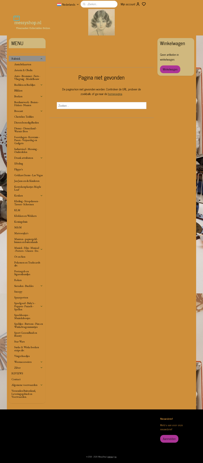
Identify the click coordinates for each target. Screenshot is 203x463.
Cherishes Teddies (24, 116)
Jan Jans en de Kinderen (26, 181)
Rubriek (27, 58)
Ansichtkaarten (22, 64)
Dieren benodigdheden (26, 122)
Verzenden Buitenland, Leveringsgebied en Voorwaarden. (24, 394)
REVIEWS (17, 373)
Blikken (18, 90)
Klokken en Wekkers (25, 216)
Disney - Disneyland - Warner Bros (25, 130)
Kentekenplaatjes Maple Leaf (27, 188)
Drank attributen (28, 158)
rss (115, 456)
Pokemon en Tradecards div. (27, 264)
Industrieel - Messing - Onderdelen (26, 150)
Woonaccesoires (28, 362)
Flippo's (18, 169)
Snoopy (18, 291)
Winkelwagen (170, 69)
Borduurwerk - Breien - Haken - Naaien (26, 103)
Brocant (28, 111)
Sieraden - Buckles (28, 286)
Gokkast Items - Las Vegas (28, 175)
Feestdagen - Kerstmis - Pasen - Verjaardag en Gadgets (26, 140)
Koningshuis (21, 221)
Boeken (28, 96)
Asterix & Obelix (23, 70)
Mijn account (130, 4)
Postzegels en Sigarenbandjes (22, 272)
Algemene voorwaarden (27, 385)
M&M (18, 227)
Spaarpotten (21, 297)
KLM (17, 210)
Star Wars (19, 341)
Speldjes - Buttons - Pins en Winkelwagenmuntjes (28, 325)
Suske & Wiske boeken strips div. (26, 348)
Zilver (28, 368)
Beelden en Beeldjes (28, 85)
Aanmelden (169, 438)
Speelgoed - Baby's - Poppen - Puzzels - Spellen (28, 306)
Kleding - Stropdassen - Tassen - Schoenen (26, 202)
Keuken (28, 195)
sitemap (110, 456)
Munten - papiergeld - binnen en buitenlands (26, 240)
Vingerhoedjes (22, 356)
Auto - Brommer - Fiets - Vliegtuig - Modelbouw (27, 77)
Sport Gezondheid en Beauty (25, 334)
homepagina (115, 93)
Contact (16, 379)
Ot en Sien (19, 256)
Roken (18, 280)
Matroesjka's (21, 233)
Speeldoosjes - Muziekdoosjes (22, 316)
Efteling (18, 163)
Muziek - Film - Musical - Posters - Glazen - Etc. (28, 249)
